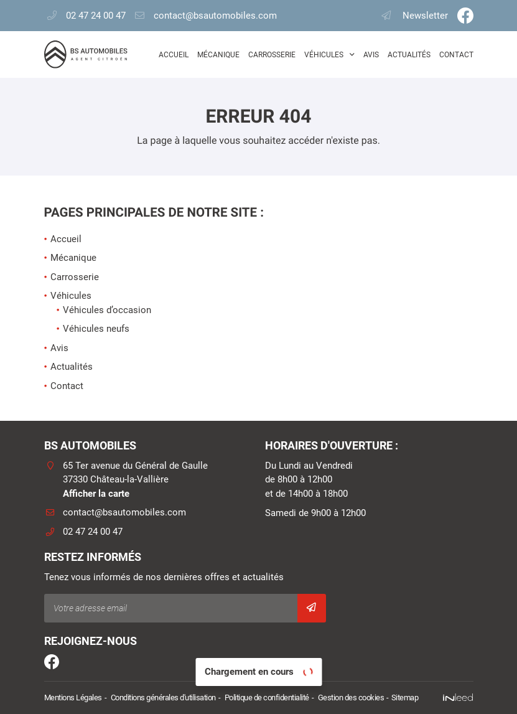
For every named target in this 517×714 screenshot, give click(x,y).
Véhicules (323, 54)
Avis (371, 54)
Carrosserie (272, 54)
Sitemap (405, 697)
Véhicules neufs (96, 328)
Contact (456, 54)
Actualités (409, 54)
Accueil (174, 54)
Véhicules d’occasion (107, 310)
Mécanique (218, 54)
